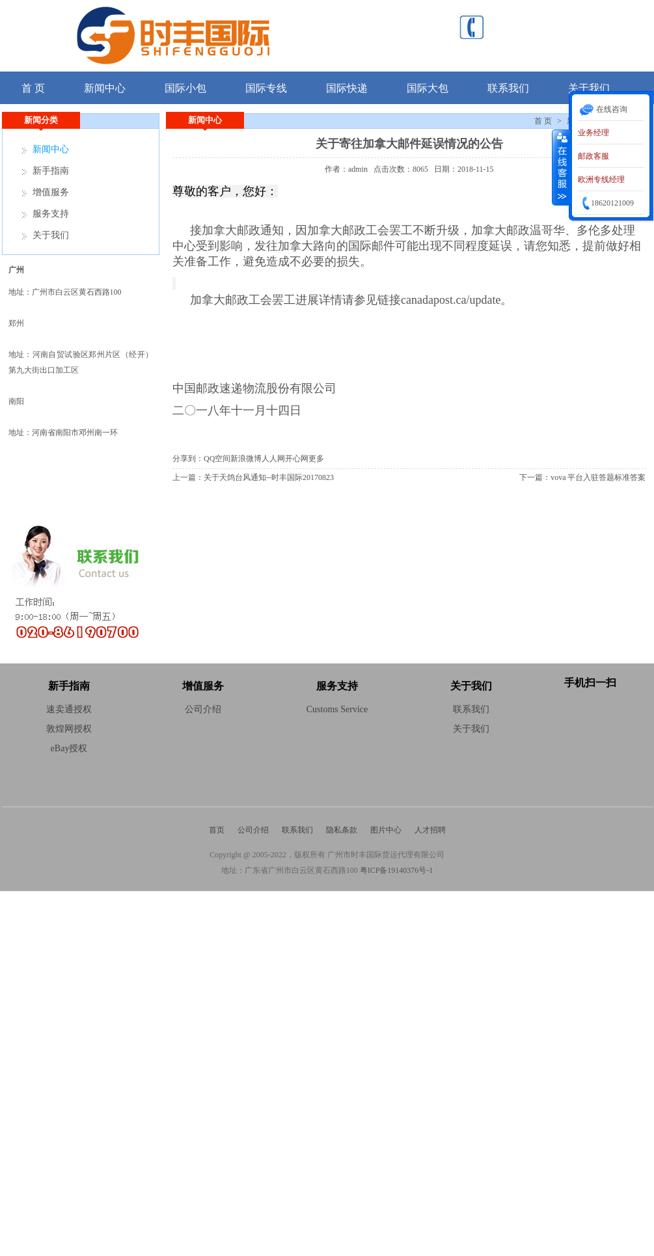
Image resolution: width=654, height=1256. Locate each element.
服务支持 (51, 214)
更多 (316, 458)
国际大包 (427, 88)
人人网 (273, 458)
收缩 (561, 167)
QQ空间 (217, 458)
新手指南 (51, 171)
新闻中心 (105, 88)
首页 (217, 830)
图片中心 (386, 830)
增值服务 (51, 192)
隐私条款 (341, 830)
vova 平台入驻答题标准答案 (598, 477)
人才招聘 (430, 830)
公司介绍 (253, 830)
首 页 (33, 88)
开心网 (296, 458)
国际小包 (185, 88)
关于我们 (51, 235)
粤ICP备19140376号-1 (396, 870)
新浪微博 (246, 458)
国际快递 (347, 88)
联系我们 (508, 88)
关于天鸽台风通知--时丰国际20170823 (269, 477)
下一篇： (535, 477)
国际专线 (266, 88)
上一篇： (188, 477)
